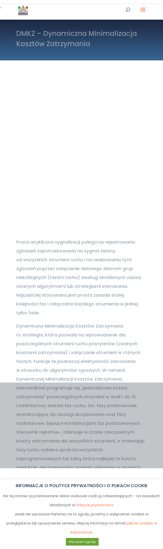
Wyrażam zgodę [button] (82, 541)
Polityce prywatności (94, 505)
